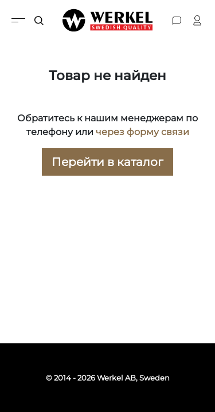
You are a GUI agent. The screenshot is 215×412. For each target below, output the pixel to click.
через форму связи (142, 131)
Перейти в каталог (107, 162)
